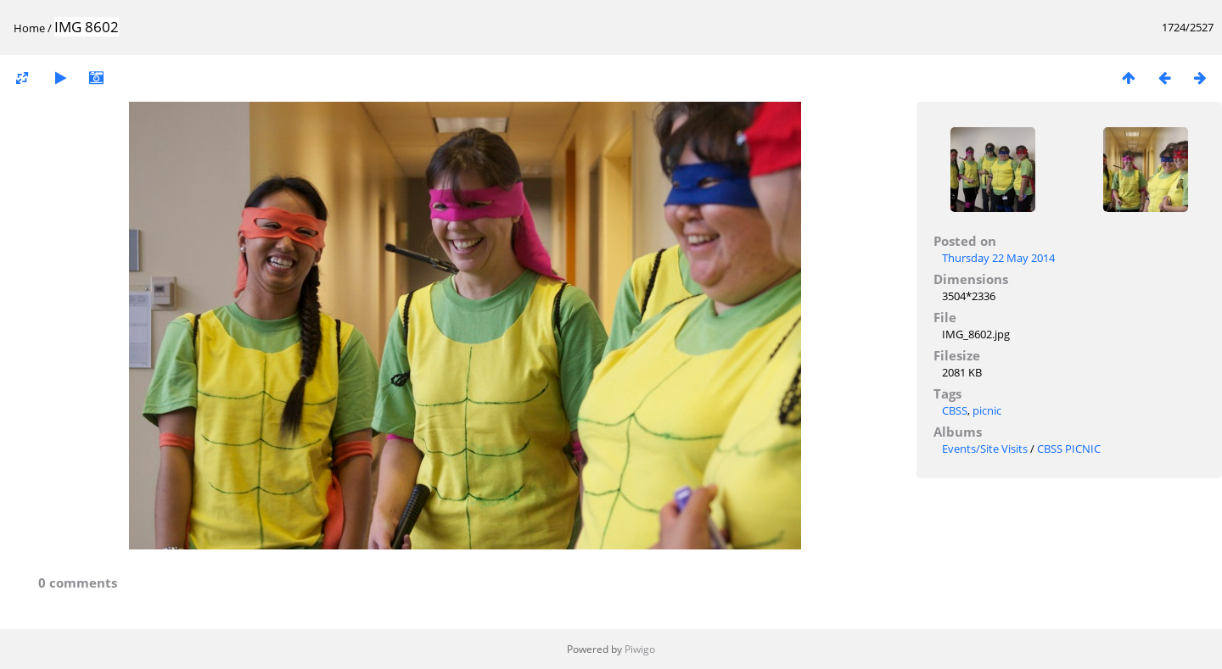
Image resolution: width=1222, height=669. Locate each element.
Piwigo (640, 649)
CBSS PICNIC (1069, 448)
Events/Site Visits (985, 448)
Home (29, 28)
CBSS (954, 410)
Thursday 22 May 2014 (998, 257)
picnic (987, 410)
